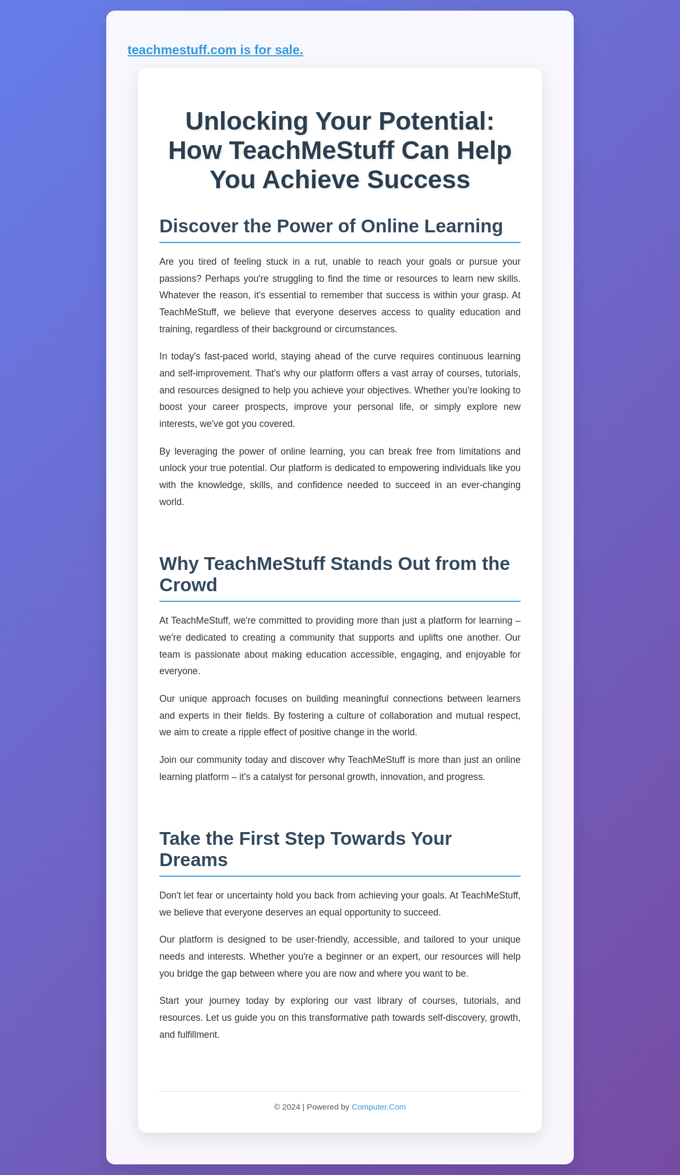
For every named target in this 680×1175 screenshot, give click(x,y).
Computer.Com (379, 1106)
